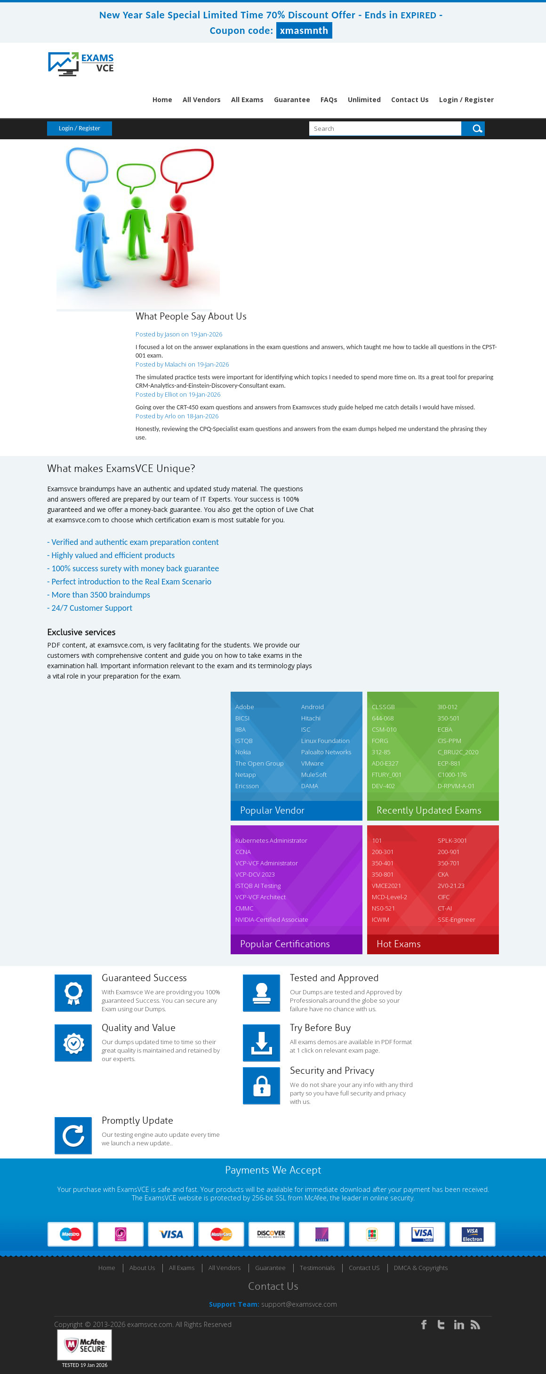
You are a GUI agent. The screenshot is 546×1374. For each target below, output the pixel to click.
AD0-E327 (385, 763)
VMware (312, 763)
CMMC (244, 908)
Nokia (243, 752)
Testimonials (317, 1267)
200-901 (448, 851)
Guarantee (292, 99)
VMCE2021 (386, 885)
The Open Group (259, 763)
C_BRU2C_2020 (458, 752)
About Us (142, 1267)
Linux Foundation (325, 740)
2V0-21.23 (451, 885)
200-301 (382, 851)
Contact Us (410, 99)
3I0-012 (448, 707)
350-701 (448, 863)
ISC (305, 729)
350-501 (448, 718)
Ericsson (247, 786)
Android (312, 707)
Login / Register (466, 99)
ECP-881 (449, 763)
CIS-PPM (449, 740)
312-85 (381, 752)
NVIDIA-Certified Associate (271, 919)
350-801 (382, 874)
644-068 (382, 718)
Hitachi (311, 718)
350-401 (382, 863)
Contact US (364, 1267)
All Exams (247, 99)
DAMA (309, 786)
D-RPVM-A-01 (456, 786)
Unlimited (364, 99)
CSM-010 (384, 729)
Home (162, 99)
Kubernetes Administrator (271, 840)
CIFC (444, 897)
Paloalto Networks (326, 752)
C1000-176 (452, 774)
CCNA (243, 851)
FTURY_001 (386, 774)
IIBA (240, 729)
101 (377, 840)
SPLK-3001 (452, 840)
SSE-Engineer (456, 919)
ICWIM (380, 919)
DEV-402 (383, 786)
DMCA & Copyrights (421, 1267)
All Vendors (202, 99)
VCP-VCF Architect (260, 897)
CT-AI (445, 908)
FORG (380, 740)
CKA (443, 874)
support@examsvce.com (299, 1304)
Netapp (245, 774)
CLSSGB (383, 707)
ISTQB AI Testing (258, 885)
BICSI (242, 718)
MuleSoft (314, 774)
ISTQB (244, 740)
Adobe (244, 707)
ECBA (445, 729)
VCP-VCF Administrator (266, 863)
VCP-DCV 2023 (255, 874)
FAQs (329, 99)
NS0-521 (383, 908)
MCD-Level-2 (389, 897)
